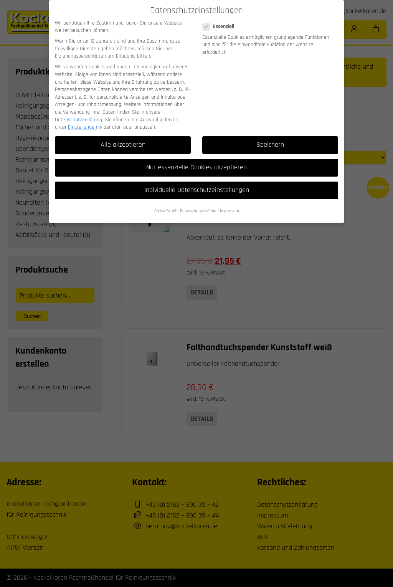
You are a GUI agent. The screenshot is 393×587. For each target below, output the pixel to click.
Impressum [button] (229, 203)
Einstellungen (82, 119)
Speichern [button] (270, 137)
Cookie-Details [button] (166, 203)
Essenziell (220, 19)
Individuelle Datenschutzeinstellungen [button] (196, 183)
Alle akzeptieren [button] (123, 137)
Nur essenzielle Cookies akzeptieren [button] (196, 159)
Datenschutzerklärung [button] (199, 203)
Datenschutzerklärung (78, 112)
